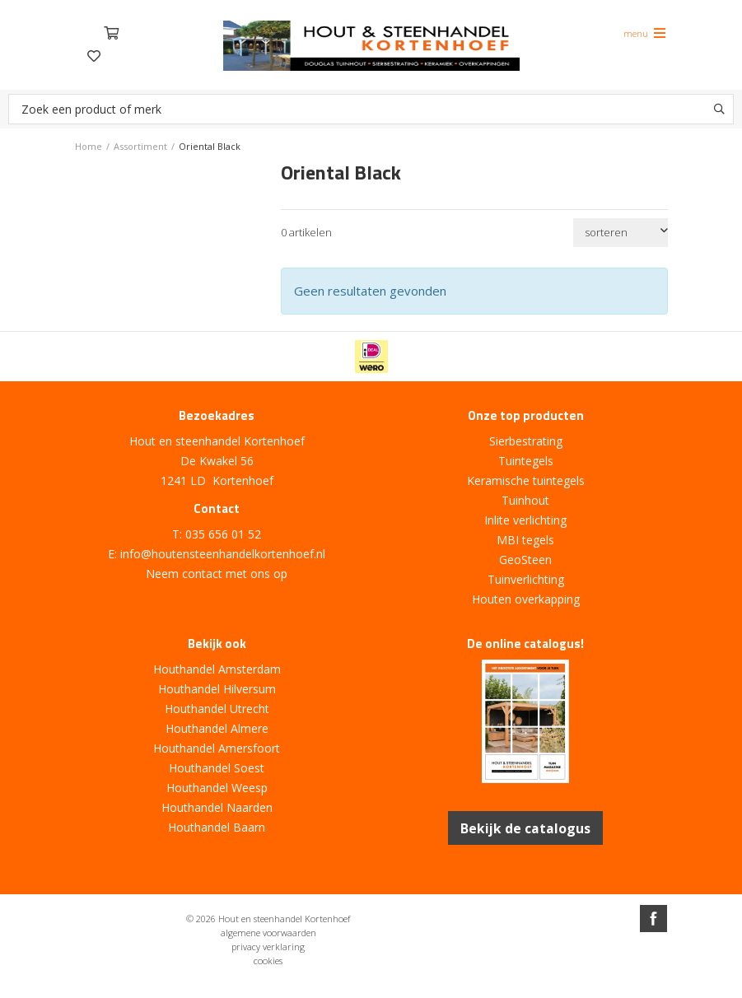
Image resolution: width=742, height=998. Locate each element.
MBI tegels (525, 540)
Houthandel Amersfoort (216, 748)
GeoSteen (525, 559)
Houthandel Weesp (217, 787)
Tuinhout (525, 500)
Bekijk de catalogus (525, 827)
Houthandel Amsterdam (217, 669)
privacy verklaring (268, 946)
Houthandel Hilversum (217, 689)
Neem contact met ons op (216, 573)
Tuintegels (525, 461)
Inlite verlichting (525, 520)
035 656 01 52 (223, 534)
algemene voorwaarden (268, 932)
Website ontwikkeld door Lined (371, 991)
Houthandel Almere (217, 728)
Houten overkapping (526, 599)
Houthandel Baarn (216, 827)
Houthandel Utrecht (217, 708)
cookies (268, 960)
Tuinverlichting (526, 579)
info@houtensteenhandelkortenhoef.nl (222, 554)
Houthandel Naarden (217, 807)
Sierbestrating (525, 441)
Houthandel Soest (216, 768)
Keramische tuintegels (526, 480)
